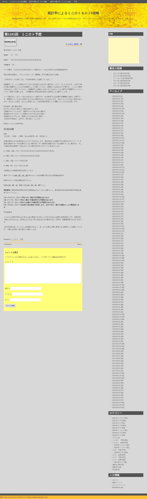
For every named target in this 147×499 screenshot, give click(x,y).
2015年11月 (116, 405)
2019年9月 (116, 292)
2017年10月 (116, 349)
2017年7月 (116, 356)
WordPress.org (117, 487)
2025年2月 (116, 133)
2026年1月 (116, 106)
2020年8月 (116, 265)
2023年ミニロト (120, 447)
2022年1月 (116, 224)
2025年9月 (116, 116)
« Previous (7, 244)
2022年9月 (116, 204)
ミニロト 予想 (17, 239)
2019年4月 (116, 304)
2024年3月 (116, 160)
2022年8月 (116, 206)
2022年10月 (116, 202)
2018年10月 (116, 319)
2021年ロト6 (117, 420)
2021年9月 (116, 233)
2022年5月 (116, 214)
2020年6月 (116, 270)
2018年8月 (116, 324)
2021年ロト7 (117, 423)
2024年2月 (116, 162)
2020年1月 (116, 282)
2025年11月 (116, 111)
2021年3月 (116, 248)
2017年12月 (116, 344)
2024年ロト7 (117, 435)
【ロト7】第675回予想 (121, 83)
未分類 (114, 469)
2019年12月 (116, 285)
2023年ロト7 (119, 462)
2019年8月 (116, 295)
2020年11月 (116, 258)
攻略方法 (115, 467)
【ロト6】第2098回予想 (121, 86)
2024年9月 (116, 145)
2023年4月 (116, 187)
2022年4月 (116, 216)
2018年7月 (116, 326)
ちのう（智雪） (73, 44)
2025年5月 (116, 126)
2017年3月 (116, 366)
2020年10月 (116, 260)
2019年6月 (116, 300)
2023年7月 (116, 179)
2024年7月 (116, 150)
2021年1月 (116, 253)
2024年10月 (116, 143)
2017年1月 (116, 371)
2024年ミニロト (118, 430)
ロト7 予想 (116, 457)
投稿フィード (117, 482)
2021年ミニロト (118, 418)
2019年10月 (116, 290)
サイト (7, 300)
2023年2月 (116, 192)
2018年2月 (116, 339)
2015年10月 (116, 407)
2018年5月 (116, 331)
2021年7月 (116, 238)
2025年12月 (116, 108)
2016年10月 (116, 378)
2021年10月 (116, 231)
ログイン (115, 480)
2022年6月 (116, 211)
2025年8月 (116, 118)
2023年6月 (116, 182)
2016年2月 (116, 398)
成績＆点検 (116, 465)
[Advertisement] (123, 50)
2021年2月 (116, 251)
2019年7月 (116, 297)
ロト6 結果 (116, 455)
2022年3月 (116, 219)
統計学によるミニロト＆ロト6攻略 (73, 13)
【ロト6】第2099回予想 (121, 81)
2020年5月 (116, 273)
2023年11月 (116, 170)
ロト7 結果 (116, 460)
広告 (75, 1)
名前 (7, 288)
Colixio (45, 497)
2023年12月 (116, 167)
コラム (114, 438)
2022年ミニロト (120, 445)
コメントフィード (118, 485)
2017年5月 (116, 361)
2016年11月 (116, 375)
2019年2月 (116, 309)
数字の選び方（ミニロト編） (61, 1)
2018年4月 (116, 334)
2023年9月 (116, 175)
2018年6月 (116, 329)
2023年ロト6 (119, 452)
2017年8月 (116, 353)
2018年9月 (116, 322)
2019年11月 (116, 287)
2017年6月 (116, 358)
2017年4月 (116, 363)
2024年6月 (116, 153)
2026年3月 (116, 101)
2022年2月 (116, 221)
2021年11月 (116, 228)
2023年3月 (116, 189)
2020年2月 (116, 280)
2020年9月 (116, 263)
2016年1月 (116, 400)
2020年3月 (116, 277)
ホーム (4, 1)
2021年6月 (116, 241)
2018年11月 (116, 317)
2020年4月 (116, 275)
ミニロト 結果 (118, 442)
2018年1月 (116, 341)
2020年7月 (116, 268)
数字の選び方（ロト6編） (38, 1)
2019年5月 (116, 302)
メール (8, 294)
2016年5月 (116, 390)
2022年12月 (116, 197)
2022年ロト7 (117, 428)
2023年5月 (116, 184)
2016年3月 (116, 395)
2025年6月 (116, 123)
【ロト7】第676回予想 (121, 73)
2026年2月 (116, 104)
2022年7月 (116, 209)
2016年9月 (116, 380)
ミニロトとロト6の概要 (18, 1)
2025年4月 (116, 128)
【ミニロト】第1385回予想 (123, 78)
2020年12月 (116, 255)
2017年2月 (116, 368)
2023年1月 (116, 194)
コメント (9, 262)
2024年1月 (116, 165)
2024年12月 (116, 138)
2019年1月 (116, 312)
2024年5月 (116, 155)
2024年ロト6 (117, 433)
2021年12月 (116, 226)
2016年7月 (116, 385)
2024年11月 (116, 140)
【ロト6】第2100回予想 (121, 76)
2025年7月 (116, 121)
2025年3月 (116, 130)
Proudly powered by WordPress (13, 497)
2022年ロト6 (117, 425)
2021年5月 (116, 243)
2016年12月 (116, 373)
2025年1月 (116, 135)
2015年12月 (116, 402)
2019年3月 (116, 307)
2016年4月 (116, 393)
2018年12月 (116, 314)
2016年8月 (116, 383)
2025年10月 (116, 113)
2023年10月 (116, 172)
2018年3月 (116, 336)
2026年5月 (116, 96)
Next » (79, 244)
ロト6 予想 (116, 450)
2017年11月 (116, 346)
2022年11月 (116, 199)
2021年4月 (116, 246)
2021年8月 (116, 236)
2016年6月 (116, 388)
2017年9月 (116, 351)
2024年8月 (116, 148)
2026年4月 (116, 99)
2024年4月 (116, 157)
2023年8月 (116, 177)
